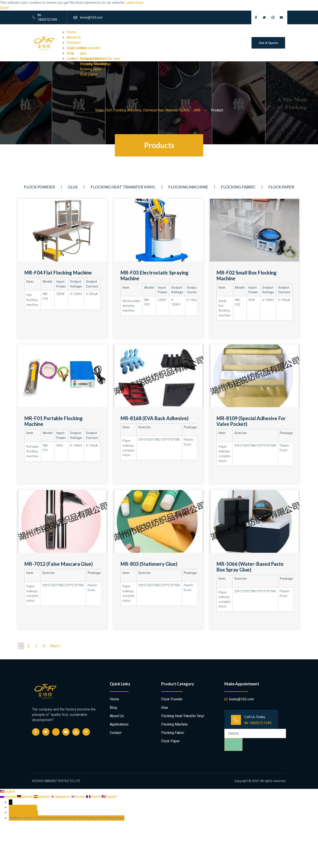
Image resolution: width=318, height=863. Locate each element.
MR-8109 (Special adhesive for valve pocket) (251, 421)
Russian (8, 796)
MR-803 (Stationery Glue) (148, 564)
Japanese (61, 796)
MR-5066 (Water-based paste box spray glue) (250, 567)
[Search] (233, 744)
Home (71, 32)
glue (83, 53)
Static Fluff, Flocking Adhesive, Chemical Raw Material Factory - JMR (147, 110)
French (94, 796)
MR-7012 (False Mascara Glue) (58, 564)
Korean (78, 796)
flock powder (90, 48)
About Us (74, 37)
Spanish (42, 796)
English (7, 791)
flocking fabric (90, 69)
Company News (92, 58)
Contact (115, 732)
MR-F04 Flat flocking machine (58, 273)
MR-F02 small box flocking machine (246, 275)
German (25, 796)
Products (74, 42)
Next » (55, 645)
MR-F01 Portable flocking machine (53, 421)
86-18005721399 (257, 723)
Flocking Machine (188, 186)
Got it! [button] (4, 8)
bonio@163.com (25, 812)
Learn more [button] (134, 2)
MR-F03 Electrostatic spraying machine (154, 275)
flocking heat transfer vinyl (123, 186)
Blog (113, 707)
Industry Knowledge (95, 64)
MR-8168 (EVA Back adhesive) (154, 418)
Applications (119, 724)
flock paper (88, 74)
